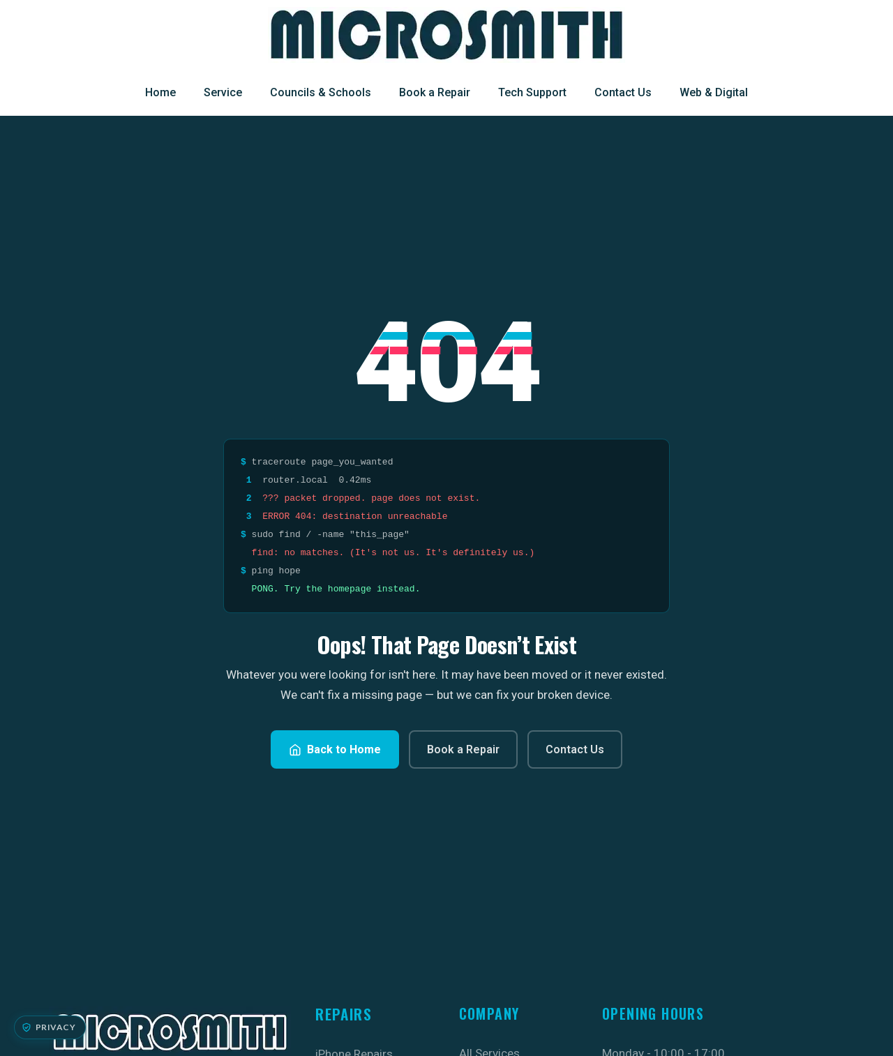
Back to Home (335, 749)
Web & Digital (714, 92)
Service (223, 92)
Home (160, 92)
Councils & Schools (320, 92)
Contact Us (623, 92)
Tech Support (532, 92)
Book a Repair (434, 92)
